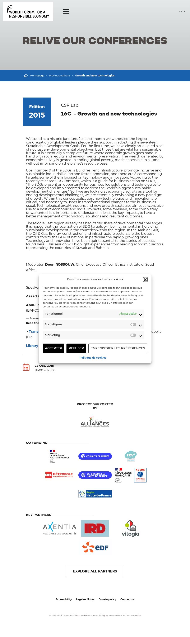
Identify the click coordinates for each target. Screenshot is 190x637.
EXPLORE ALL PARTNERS (95, 571)
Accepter (53, 348)
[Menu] (66, 11)
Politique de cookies (93, 357)
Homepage (37, 75)
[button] (145, 279)
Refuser (76, 348)
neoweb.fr (135, 615)
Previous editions (59, 75)
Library (32, 346)
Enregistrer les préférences (118, 348)
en (181, 11)
